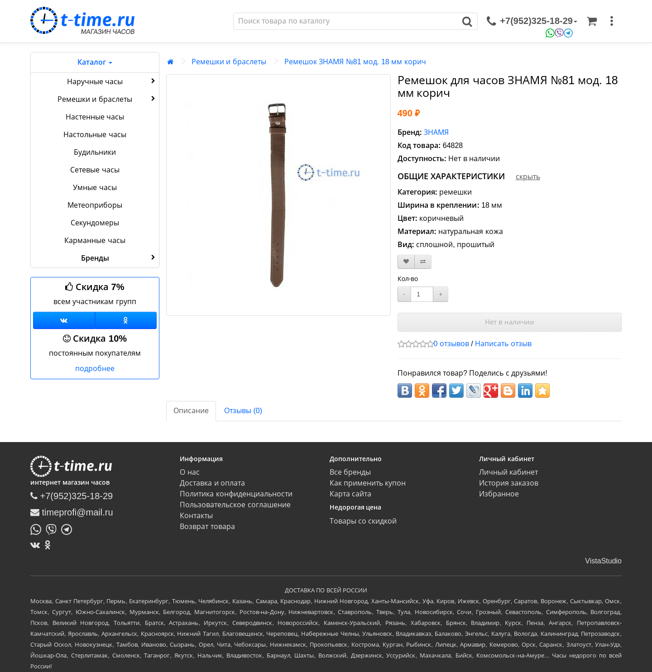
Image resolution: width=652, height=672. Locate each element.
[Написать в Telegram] (69, 529)
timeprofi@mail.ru (71, 512)
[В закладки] (406, 262)
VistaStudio (603, 561)
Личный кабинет (508, 472)
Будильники (95, 152)
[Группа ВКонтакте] (64, 320)
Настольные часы (94, 134)
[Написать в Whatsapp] (38, 529)
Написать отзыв (503, 344)
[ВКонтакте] (37, 545)
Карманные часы (94, 240)
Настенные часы (95, 117)
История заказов (508, 483)
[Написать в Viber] (53, 529)
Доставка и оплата (212, 483)
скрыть (528, 177)
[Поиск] (345, 21)
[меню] (612, 21)
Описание (191, 411)
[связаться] (532, 21)
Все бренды (350, 472)
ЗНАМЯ (436, 132)
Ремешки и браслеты (107, 98)
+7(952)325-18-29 (71, 496)
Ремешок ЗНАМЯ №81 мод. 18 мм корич (355, 62)
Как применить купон (368, 483)
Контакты (196, 515)
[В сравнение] (422, 262)
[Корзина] (592, 21)
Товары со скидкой (363, 521)
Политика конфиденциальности (236, 494)
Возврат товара (207, 526)
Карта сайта (350, 494)
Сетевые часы (94, 170)
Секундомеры (95, 223)
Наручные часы (112, 81)
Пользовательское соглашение (235, 505)
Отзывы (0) (243, 411)
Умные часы (94, 187)
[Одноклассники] (126, 320)
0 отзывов (451, 344)
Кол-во (408, 278)
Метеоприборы (94, 205)
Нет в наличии (509, 322)
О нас (189, 472)
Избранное (499, 494)
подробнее (95, 368)
